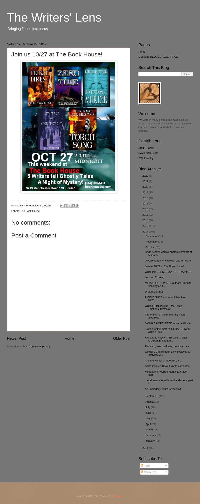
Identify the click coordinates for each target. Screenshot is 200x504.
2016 (145, 209)
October (150, 247)
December (151, 236)
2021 (145, 181)
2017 (145, 203)
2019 (145, 192)
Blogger (118, 496)
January (150, 440)
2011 (145, 447)
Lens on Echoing (154, 277)
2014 (145, 220)
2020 (145, 186)
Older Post (121, 338)
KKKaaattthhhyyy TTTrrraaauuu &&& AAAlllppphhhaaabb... (166, 339)
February (151, 435)
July (148, 407)
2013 (145, 225)
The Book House (30, 210)
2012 (145, 231)
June (148, 412)
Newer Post (16, 338)
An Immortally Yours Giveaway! (163, 388)
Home (69, 338)
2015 (145, 214)
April (148, 424)
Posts (145, 465)
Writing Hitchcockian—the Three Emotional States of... (163, 307)
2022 (145, 175)
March (149, 429)
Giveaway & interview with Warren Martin (168, 260)
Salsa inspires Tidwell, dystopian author (167, 366)
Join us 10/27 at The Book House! (164, 266)
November (151, 241)
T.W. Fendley (145, 158)
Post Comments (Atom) (36, 346)
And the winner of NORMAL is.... (163, 360)
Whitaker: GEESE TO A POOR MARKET (168, 271)
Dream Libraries (154, 291)
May (148, 418)
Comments (148, 472)
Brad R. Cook (146, 147)
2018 (145, 198)
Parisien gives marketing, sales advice (167, 346)
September (152, 396)
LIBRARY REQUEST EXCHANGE (158, 56)
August (149, 401)
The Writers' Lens (54, 17)
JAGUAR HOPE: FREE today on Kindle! (168, 323)
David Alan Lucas (148, 152)
